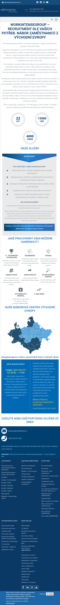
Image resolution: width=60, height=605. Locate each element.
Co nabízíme (24, 528)
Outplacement (45, 478)
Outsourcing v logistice (7, 534)
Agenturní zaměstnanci (27, 479)
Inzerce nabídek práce (27, 566)
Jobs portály (24, 579)
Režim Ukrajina (25, 525)
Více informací (10, 603)
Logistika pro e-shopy (7, 549)
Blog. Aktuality (5, 493)
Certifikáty (4, 477)
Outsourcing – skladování (8, 547)
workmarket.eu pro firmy (28, 555)
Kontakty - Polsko (6, 482)
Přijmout (42, 594)
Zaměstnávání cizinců (47, 481)
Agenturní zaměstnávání (28, 465)
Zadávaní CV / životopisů (28, 582)
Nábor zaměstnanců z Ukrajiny (49, 501)
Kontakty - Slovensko (7, 485)
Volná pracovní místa (27, 563)
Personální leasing (26, 468)
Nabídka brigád (25, 574)
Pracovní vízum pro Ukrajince (29, 538)
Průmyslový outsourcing (8, 528)
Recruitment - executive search (50, 476)
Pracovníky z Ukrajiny (27, 536)
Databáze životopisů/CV (28, 571)
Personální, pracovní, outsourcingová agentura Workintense (8, 467)
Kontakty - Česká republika (8, 480)
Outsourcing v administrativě (9, 541)
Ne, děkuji (50, 594)
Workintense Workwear (47, 508)
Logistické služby (6, 531)
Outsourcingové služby (7, 525)
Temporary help (25, 474)
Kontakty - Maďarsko (7, 488)
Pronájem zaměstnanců (28, 476)
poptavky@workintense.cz (12, 2)
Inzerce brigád (25, 568)
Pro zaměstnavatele (46, 465)
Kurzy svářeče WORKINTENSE (49, 516)
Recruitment (44, 468)
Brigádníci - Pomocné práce (29, 471)
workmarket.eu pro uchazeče (29, 558)
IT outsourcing (5, 544)
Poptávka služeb (46, 498)
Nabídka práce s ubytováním (29, 560)
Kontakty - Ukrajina (6, 491)
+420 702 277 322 (14, 438)
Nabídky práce (25, 577)
